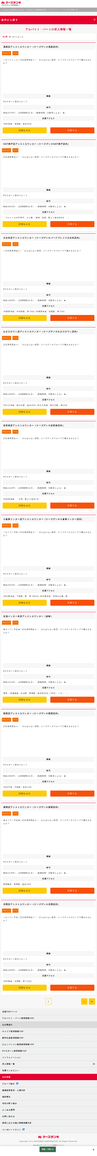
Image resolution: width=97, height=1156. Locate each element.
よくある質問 (8, 1110)
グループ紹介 (8, 1084)
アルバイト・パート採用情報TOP (18, 1018)
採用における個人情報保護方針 (17, 1123)
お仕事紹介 (7, 1025)
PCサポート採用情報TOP (37, 9)
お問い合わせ (8, 1116)
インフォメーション (11, 1057)
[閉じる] (93, 1149)
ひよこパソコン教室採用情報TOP (18, 1044)
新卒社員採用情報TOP (13, 1038)
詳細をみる (25, 130)
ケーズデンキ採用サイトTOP (12, 9)
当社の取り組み (9, 1103)
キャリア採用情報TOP (13, 1031)
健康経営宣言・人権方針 (13, 1090)
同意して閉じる (48, 1149)
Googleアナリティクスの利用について (48, 1145)
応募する (72, 130)
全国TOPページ (9, 1012)
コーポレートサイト (11, 1130)
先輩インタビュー (10, 1070)
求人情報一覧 (8, 1064)
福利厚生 (6, 1097)
